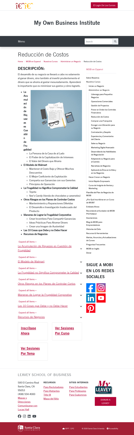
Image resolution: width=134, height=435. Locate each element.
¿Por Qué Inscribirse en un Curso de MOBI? (100, 201)
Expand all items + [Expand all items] (27, 241)
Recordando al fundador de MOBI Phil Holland (100, 212)
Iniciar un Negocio (96, 86)
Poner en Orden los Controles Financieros (103, 111)
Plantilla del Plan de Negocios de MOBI (100, 194)
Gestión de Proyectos (100, 105)
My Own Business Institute (67, 22)
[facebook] (19, 416)
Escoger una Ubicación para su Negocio (103, 126)
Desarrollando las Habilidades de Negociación (103, 153)
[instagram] (24, 416)
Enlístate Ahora (92, 206)
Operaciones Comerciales (102, 101)
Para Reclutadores (53, 387)
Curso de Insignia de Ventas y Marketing (101, 186)
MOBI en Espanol (33, 61)
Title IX (47, 394)
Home (20, 61)
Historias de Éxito (93, 229)
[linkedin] (29, 416)
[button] (50, 249)
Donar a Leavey (105, 401)
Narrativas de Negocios (100, 166)
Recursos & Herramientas (97, 233)
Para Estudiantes (78, 387)
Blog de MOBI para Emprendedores (94, 223)
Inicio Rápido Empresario (99, 181)
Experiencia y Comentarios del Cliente (102, 137)
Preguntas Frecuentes (95, 244)
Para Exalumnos (78, 394)
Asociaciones (91, 218)
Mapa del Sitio (51, 398)
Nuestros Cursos (51, 61)
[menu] (21, 41)
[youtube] (34, 416)
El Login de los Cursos (104, 5)
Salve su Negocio (98, 143)
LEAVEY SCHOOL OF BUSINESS (44, 375)
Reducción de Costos (100, 117)
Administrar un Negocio (71, 61)
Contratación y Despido (101, 132)
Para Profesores (77, 390)
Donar (88, 252)
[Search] (98, 41)
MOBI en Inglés (92, 248)
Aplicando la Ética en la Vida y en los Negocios (103, 171)
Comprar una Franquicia (101, 121)
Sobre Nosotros (92, 78)
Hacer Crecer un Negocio (99, 177)
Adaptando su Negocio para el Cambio (103, 160)
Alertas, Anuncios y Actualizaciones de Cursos (101, 239)
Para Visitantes (51, 390)
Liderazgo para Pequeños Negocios (102, 95)
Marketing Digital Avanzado (102, 147)
